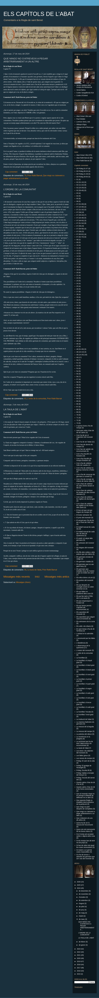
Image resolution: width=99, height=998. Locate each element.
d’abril (81, 916)
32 (77, 305)
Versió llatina (81, 90)
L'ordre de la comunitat (36, 399)
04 (77, 196)
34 (77, 311)
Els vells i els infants (83, 626)
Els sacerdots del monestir (82, 613)
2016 (79, 971)
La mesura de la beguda (85, 727)
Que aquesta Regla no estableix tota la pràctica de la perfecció (85, 802)
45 (77, 341)
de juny (81, 910)
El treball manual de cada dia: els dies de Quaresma (85, 533)
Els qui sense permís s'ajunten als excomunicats (83, 607)
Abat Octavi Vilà (82, 155)
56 (25, 570)
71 (77, 418)
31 (77, 303)
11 (77, 248)
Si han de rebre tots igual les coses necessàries (85, 846)
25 (77, 286)
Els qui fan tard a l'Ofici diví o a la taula (84, 597)
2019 (79, 961)
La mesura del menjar (84, 731)
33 (77, 308)
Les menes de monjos (84, 758)
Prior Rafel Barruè (34, 175)
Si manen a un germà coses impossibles (84, 851)
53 (77, 368)
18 (77, 267)
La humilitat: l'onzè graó (84, 714)
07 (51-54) (80, 223)
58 (77, 382)
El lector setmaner (82, 515)
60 (77, 387)
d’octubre (82, 897)
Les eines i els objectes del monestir (84, 752)
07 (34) (79, 212)
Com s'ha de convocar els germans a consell (85, 475)
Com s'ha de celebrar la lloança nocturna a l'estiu (85, 469)
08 (77, 240)
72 (77, 420)
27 (77, 292)
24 (77, 283)
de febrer (82, 942)
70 (25, 175)
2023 (79, 949)
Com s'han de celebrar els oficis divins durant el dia (85, 486)
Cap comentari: (11, 172)
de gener (82, 945)
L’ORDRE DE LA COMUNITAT (19, 189)
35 (77, 314)
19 (77, 270)
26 (77, 289)
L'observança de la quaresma (83, 646)
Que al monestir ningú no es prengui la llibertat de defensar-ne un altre (85, 796)
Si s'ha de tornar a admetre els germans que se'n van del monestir (85, 856)
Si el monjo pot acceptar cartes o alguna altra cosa (85, 835)
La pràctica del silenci (84, 734)
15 (77, 259)
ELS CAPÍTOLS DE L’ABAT (38, 14)
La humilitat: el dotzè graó (85, 670)
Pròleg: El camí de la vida (85, 761)
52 (77, 366)
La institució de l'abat (83, 719)
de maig (82, 913)
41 (77, 330)
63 (25, 399)
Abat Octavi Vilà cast (83, 116)
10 (77, 245)
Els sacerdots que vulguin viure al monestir (85, 618)
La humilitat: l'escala (83, 712)
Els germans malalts (83, 561)
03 (77, 193)
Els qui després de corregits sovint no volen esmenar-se (85, 587)
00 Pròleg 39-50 (82, 177)
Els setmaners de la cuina (85, 621)
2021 (79, 955)
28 (77, 294)
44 (77, 338)
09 (77, 242)
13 (77, 253)
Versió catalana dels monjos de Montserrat (84, 86)
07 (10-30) (80, 207)
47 (77, 346)
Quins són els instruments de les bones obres (85, 830)
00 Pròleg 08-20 (82, 171)
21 (77, 275)
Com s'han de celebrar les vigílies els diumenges (85, 498)
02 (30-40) (80, 190)
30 (77, 300)
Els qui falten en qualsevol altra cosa (83, 592)
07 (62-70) (80, 237)
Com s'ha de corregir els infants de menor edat (85, 480)
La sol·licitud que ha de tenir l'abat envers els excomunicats (84, 743)
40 (77, 327)
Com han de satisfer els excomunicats (84, 450)
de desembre (84, 891)
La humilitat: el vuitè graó (85, 707)
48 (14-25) (80, 355)
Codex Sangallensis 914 (85, 93)
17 (77, 264)
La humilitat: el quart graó (85, 684)
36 (77, 316)
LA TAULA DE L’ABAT (15, 409)
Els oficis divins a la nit (84, 577)
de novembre (84, 894)
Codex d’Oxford (82, 95)
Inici (37, 576)
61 (77, 390)
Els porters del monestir (84, 580)
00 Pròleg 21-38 (82, 174)
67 (77, 407)
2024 (79, 888)
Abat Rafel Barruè (82, 158)
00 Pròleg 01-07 (82, 168)
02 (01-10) (80, 182)
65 (77, 401)
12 (77, 250)
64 (77, 398)
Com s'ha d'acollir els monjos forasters (84, 459)
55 (77, 374)
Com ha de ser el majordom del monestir (84, 436)
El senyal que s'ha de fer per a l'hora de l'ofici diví (85, 521)
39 (77, 324)
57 (77, 379)
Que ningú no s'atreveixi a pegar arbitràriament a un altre (85, 813)
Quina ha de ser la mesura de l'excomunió (84, 824)
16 (77, 262)
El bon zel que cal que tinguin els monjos (84, 511)
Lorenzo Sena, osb (83, 122)
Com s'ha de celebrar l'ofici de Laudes (84, 464)
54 (77, 371)
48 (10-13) (80, 352)
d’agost (81, 903)
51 (77, 363)
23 (77, 281)
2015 (79, 974)
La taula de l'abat (34, 570)
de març (82, 919)
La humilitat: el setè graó (85, 693)
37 (77, 319)
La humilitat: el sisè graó (85, 698)
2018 (79, 964)
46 (77, 344)
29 (77, 297)
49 (77, 357)
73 (77, 423)
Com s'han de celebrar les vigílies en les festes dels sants (84, 505)
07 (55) (79, 226)
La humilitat (80, 658)
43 (77, 335)
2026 (79, 882)
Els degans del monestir (85, 548)
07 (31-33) (80, 210)
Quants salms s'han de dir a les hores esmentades (85, 788)
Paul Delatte (80, 119)
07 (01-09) (80, 204)
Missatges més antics (57, 576)
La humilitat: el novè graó (85, 674)
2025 (79, 885)
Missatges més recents (16, 576)
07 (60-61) (80, 234)
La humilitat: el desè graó (85, 665)
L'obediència (80, 643)
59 (77, 385)
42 (77, 333)
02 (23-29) (80, 188)
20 (77, 272)
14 (77, 256)
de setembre (83, 900)
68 (77, 409)
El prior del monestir (83, 517)
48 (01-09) (80, 349)
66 (77, 404)
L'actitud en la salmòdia (84, 633)
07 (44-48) (80, 218)
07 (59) (79, 231)
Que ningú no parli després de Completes (84, 808)
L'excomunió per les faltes (85, 638)
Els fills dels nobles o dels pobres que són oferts (85, 553)
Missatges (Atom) (23, 582)
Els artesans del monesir (85, 543)
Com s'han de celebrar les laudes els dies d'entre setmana (85, 492)
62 (77, 393)
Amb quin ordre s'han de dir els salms (85, 431)
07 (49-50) (80, 220)
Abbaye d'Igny (81, 124)
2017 (79, 968)
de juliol (82, 906)
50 (77, 360)
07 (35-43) (80, 215)
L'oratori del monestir (83, 650)
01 (77, 179)
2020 (79, 958)
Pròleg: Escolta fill (82, 770)
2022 (79, 952)
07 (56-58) (80, 229)
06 (77, 201)
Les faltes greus (82, 755)
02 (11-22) (80, 185)
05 (77, 198)
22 (77, 278)
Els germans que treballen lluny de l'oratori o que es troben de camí (85, 571)
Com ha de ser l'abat (83, 442)
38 (77, 322)
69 (77, 412)
